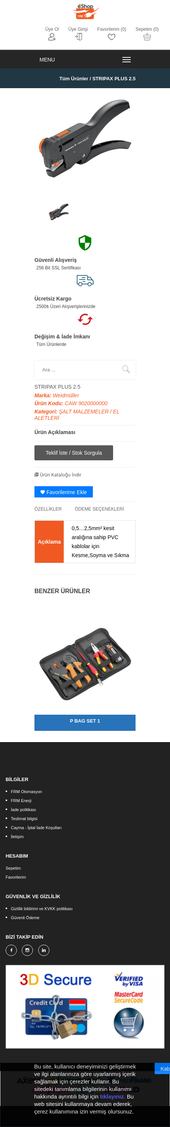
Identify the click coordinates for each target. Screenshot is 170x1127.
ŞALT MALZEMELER (84, 412)
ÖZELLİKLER (48, 509)
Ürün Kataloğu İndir (57, 475)
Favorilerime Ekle (63, 492)
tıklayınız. (112, 1097)
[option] (59, 212)
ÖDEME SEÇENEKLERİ (99, 509)
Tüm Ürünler (74, 78)
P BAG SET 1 (85, 721)
